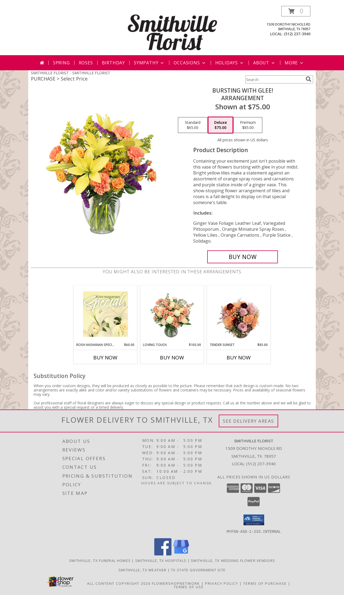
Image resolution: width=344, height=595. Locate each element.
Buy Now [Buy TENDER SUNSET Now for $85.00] (239, 357)
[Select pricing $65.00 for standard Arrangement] (192, 125)
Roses (86, 63)
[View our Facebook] (162, 553)
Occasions (190, 63)
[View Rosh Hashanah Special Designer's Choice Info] (105, 314)
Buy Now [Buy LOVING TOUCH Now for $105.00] (172, 357)
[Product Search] (274, 79)
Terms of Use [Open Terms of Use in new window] (189, 586)
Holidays (229, 63)
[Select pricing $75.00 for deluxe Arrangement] (220, 125)
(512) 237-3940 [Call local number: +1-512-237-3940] (297, 33)
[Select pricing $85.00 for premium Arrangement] (248, 125)
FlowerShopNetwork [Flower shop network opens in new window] (176, 583)
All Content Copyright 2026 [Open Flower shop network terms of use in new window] (118, 583)
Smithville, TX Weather (143, 569)
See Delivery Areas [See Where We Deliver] (248, 421)
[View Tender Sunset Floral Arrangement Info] (238, 314)
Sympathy (149, 63)
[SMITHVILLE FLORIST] (172, 30)
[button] (295, 11)
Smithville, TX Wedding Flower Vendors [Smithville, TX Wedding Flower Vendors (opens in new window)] (233, 560)
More (294, 63)
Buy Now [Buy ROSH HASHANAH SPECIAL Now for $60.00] (105, 357)
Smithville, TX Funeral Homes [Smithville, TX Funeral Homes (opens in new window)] (100, 560)
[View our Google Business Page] (181, 553)
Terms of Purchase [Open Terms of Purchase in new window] (265, 583)
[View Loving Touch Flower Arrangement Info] (172, 314)
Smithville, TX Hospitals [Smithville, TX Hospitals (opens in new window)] (160, 560)
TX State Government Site (198, 569)
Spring (61, 63)
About (264, 63)
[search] (308, 79)
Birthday (113, 63)
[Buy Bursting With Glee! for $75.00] (242, 256)
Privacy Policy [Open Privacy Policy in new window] (221, 583)
